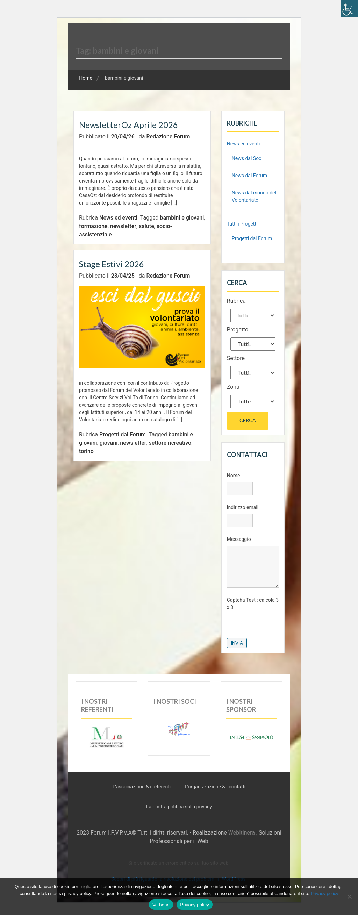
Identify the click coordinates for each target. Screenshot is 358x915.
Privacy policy (324, 893)
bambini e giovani (182, 217)
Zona (233, 387)
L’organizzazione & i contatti (215, 786)
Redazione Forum (168, 136)
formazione (93, 226)
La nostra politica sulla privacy (179, 806)
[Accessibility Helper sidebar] (349, 8)
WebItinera (241, 832)
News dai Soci (247, 158)
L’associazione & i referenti (142, 786)
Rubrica (236, 301)
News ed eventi (118, 217)
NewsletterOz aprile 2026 (128, 125)
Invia (237, 643)
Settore (236, 358)
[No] (349, 896)
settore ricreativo (170, 442)
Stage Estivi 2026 (111, 264)
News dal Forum (249, 175)
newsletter (123, 226)
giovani (109, 442)
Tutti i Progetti (242, 224)
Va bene (161, 904)
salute (146, 226)
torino (86, 451)
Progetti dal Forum (122, 434)
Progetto (237, 329)
